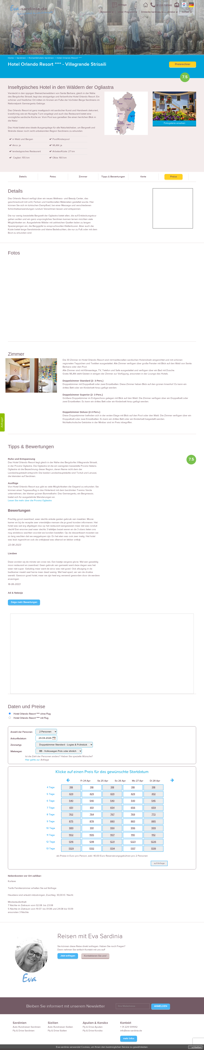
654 (112, 807)
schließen (196, 1047)
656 (133, 807)
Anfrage (122, 4)
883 (133, 821)
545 (153, 800)
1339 (153, 848)
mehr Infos (128, 1038)
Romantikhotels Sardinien (41, 58)
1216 (71, 841)
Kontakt (185, 12)
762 (71, 814)
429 (71, 794)
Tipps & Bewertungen (113, 176)
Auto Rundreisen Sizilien (60, 1026)
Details (23, 176)
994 (112, 828)
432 (154, 794)
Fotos (53, 176)
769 (133, 814)
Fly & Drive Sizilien (57, 1030)
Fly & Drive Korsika (92, 1030)
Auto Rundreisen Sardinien (27, 1026)
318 (71, 787)
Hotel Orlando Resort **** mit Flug (31, 718)
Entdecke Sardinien (151, 12)
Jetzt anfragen (67, 955)
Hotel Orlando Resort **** (69, 58)
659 (153, 807)
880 (112, 821)
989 (71, 828)
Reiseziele (106, 12)
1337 (133, 848)
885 (153, 821)
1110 (133, 835)
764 (92, 814)
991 (92, 828)
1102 (71, 835)
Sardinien (21, 58)
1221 (112, 841)
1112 (153, 835)
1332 (91, 848)
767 (112, 814)
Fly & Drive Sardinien (23, 1030)
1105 (91, 835)
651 (71, 807)
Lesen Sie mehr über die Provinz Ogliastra (30, 500)
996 (133, 828)
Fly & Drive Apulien (92, 1026)
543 (133, 800)
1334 (112, 848)
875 (71, 821)
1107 (112, 835)
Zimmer (83, 176)
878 (92, 821)
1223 (132, 841)
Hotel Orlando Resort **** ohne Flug (32, 713)
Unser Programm (126, 12)
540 (71, 800)
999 (153, 828)
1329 (71, 848)
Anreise (171, 12)
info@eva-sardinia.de (131, 1030)
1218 (91, 841)
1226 (153, 841)
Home (11, 58)
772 (154, 814)
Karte (143, 176)
